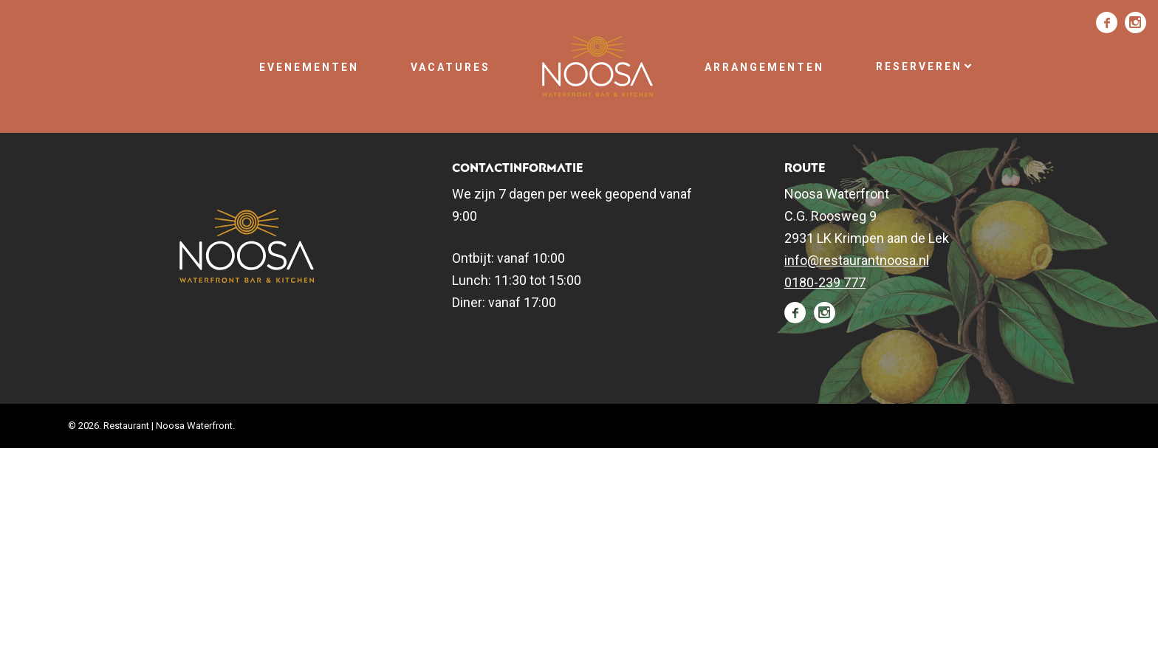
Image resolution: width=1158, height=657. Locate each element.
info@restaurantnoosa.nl (856, 260)
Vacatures (450, 67)
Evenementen (309, 67)
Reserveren (924, 66)
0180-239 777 (825, 282)
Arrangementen (764, 67)
